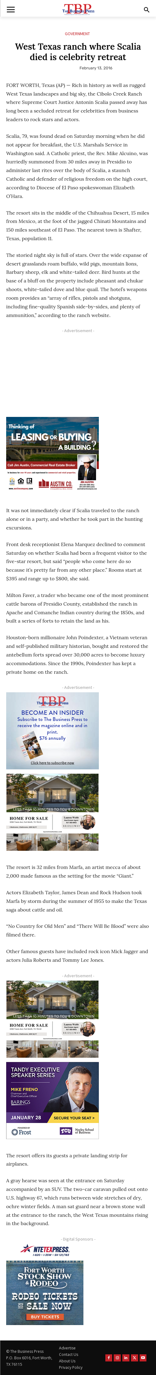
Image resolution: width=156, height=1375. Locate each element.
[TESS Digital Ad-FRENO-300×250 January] (52, 1100)
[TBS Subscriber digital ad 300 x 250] (52, 730)
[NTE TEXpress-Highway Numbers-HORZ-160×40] (44, 1250)
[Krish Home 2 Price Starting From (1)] (52, 812)
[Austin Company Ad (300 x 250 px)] (52, 455)
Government (77, 34)
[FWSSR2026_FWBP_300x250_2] (44, 1293)
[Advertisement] (52, 374)
